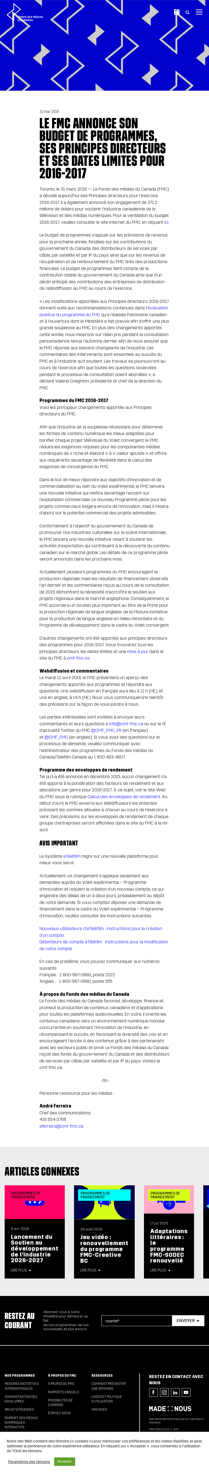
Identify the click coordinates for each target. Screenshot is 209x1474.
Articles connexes (42, 1171)
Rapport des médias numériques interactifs (21, 1422)
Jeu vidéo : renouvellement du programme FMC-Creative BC (104, 1249)
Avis (176, 1429)
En (177, 12)
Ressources (102, 1375)
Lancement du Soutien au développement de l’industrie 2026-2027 (34, 1248)
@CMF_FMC (56, 737)
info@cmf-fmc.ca (126, 724)
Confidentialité (159, 1429)
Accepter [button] (64, 1461)
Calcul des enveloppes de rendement (124, 797)
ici (166, 222)
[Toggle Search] (187, 12)
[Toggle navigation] (199, 12)
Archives (99, 1409)
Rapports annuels (63, 1392)
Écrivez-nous (59, 1413)
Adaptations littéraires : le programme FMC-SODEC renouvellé (169, 1246)
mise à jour (137, 651)
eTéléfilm (72, 856)
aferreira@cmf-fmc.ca (61, 1126)
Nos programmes (20, 1375)
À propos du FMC (62, 1375)
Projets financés (19, 1409)
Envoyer (186, 1320)
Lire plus (19, 1270)
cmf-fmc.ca (78, 658)
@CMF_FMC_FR (106, 730)
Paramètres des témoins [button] (29, 1461)
